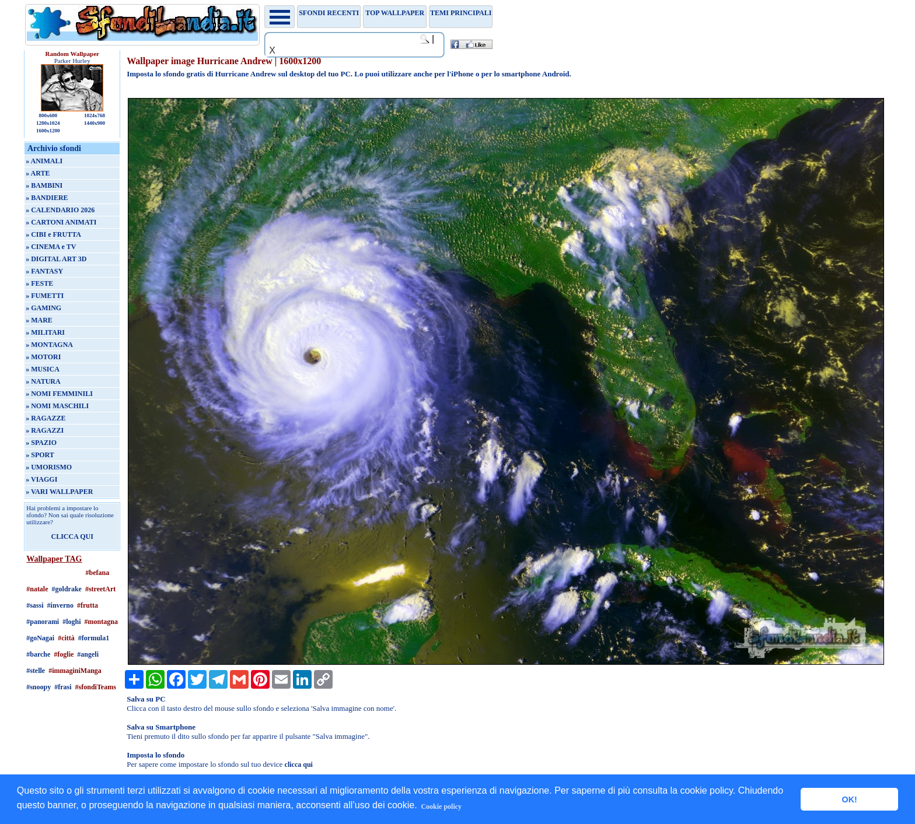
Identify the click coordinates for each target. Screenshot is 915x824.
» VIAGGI (41, 479)
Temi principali (460, 13)
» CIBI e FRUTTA (53, 234)
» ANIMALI (44, 161)
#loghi (71, 622)
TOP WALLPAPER (394, 13)
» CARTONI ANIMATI (61, 222)
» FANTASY (44, 271)
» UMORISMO (49, 467)
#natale (37, 589)
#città (66, 638)
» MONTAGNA (49, 345)
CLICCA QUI (72, 536)
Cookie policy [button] (441, 806)
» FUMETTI (45, 296)
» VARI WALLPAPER (59, 492)
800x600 (48, 115)
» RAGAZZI (45, 430)
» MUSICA (43, 369)
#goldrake (67, 589)
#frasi (62, 687)
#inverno (60, 605)
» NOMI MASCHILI (57, 406)
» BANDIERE (47, 198)
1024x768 (94, 115)
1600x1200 (48, 131)
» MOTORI (43, 357)
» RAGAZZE (45, 418)
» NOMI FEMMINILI (59, 394)
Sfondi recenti (329, 13)
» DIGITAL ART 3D (56, 259)
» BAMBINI (44, 185)
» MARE (39, 320)
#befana (98, 573)
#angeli (88, 654)
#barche (38, 654)
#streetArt (100, 589)
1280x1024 (48, 123)
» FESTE (39, 283)
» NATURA (43, 381)
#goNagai (40, 638)
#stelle (35, 671)
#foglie (64, 654)
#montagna (101, 622)
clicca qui (299, 764)
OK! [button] (849, 799)
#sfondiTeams (95, 687)
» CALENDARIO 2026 (60, 210)
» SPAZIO (41, 443)
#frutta (87, 605)
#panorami (42, 622)
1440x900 (94, 123)
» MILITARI (45, 332)
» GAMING (43, 308)
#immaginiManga (75, 671)
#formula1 (93, 638)
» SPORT (40, 455)
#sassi (34, 605)
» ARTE (38, 173)
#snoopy (38, 687)
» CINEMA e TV (51, 247)
